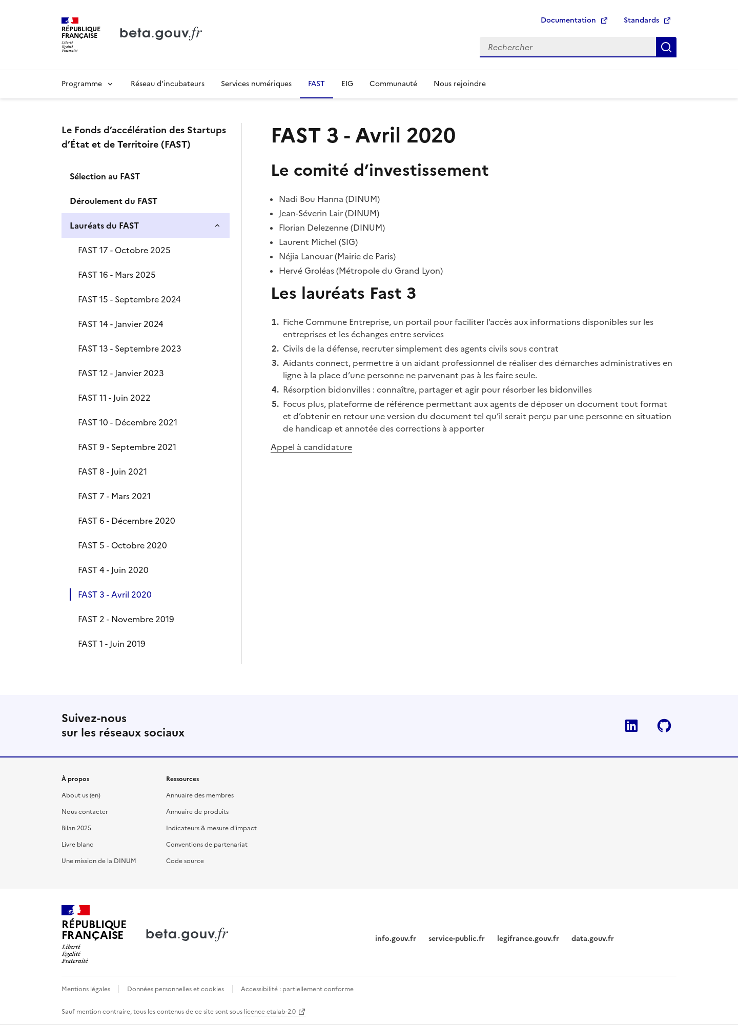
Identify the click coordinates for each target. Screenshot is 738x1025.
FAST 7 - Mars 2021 (114, 496)
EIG (347, 83)
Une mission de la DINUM (98, 861)
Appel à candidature (311, 447)
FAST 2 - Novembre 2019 (126, 619)
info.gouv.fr (395, 938)
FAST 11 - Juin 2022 (114, 398)
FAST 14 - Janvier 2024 (120, 324)
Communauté (393, 83)
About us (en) (80, 795)
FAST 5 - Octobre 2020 (122, 545)
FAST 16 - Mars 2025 (117, 275)
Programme (81, 83)
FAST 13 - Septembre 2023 (129, 348)
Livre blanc (77, 844)
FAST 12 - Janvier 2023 (121, 373)
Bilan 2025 (76, 828)
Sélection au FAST (105, 176)
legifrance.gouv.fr (528, 938)
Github (664, 725)
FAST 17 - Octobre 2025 (124, 250)
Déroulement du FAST (113, 201)
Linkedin (631, 725)
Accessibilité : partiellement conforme (297, 989)
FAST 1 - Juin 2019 (112, 644)
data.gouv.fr (592, 938)
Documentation (568, 20)
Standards (641, 20)
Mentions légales (85, 989)
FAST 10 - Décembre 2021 (127, 422)
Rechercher (666, 47)
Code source (185, 861)
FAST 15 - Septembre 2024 (129, 299)
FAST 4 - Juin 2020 (113, 570)
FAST (316, 83)
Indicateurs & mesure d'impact (211, 828)
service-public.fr (456, 938)
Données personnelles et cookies (175, 989)
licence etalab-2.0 (270, 1011)
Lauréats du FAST (104, 225)
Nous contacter (84, 811)
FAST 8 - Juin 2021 (112, 471)
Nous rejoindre (460, 83)
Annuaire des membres (200, 795)
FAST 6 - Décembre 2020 (126, 521)
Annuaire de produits (197, 811)
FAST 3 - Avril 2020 (115, 594)
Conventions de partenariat (207, 844)
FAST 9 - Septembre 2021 (127, 447)
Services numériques (256, 83)
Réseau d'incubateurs (167, 83)
